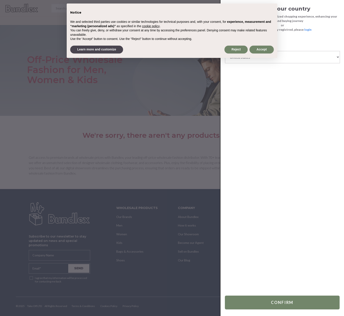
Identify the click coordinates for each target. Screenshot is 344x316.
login (308, 29)
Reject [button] (236, 49)
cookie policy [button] (151, 26)
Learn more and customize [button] (96, 49)
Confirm (282, 302)
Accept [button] (261, 49)
